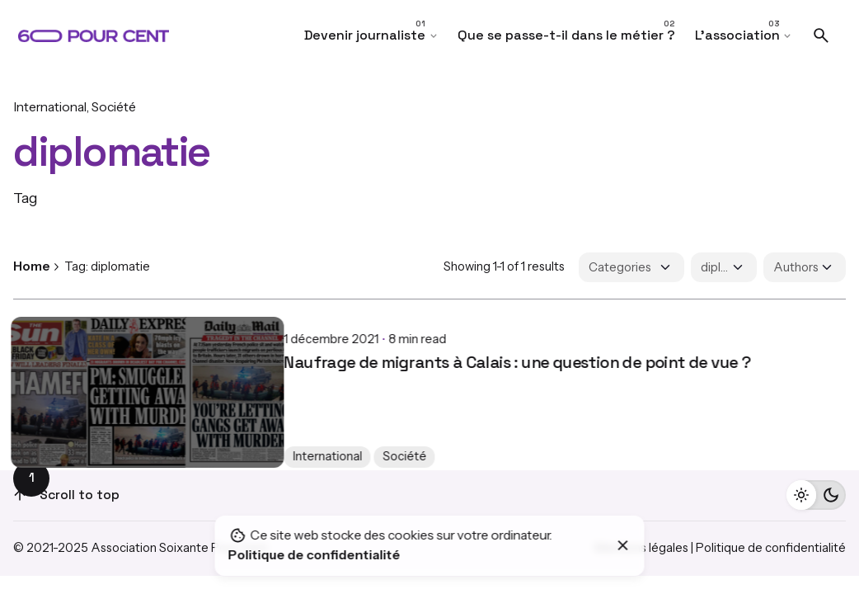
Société (114, 107)
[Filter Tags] (724, 267)
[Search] (821, 35)
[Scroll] (20, 495)
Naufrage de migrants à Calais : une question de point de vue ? (246, 349)
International (50, 107)
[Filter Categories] (631, 267)
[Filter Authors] (804, 267)
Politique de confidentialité (771, 547)
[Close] (623, 545)
